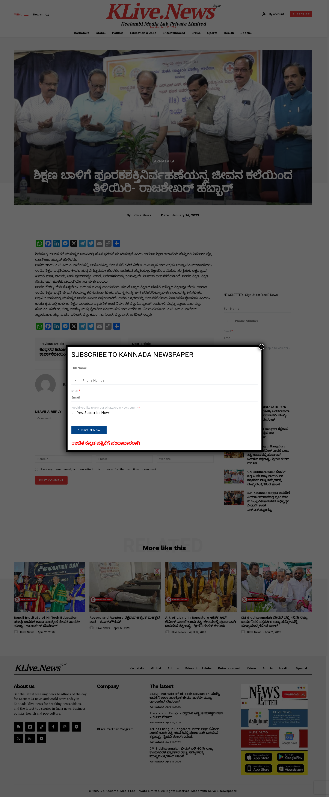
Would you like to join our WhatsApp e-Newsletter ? (105, 407)
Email (75, 390)
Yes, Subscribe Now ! (93, 412)
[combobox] (74, 380)
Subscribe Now (89, 430)
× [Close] (261, 347)
